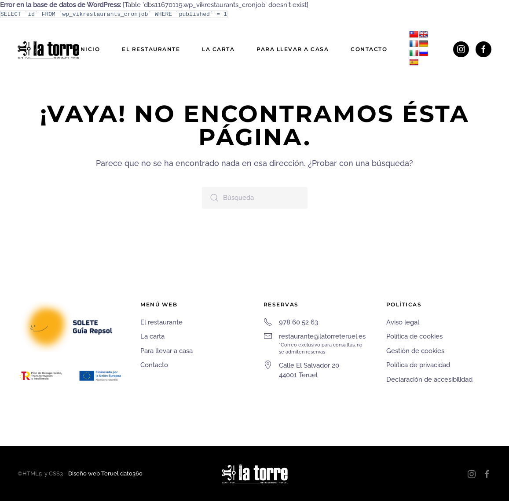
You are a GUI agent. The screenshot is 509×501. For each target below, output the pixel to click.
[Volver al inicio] (48, 49)
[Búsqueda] (255, 198)
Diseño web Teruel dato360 (105, 473)
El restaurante (151, 49)
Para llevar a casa (292, 49)
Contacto (369, 49)
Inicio (89, 49)
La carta (218, 49)
